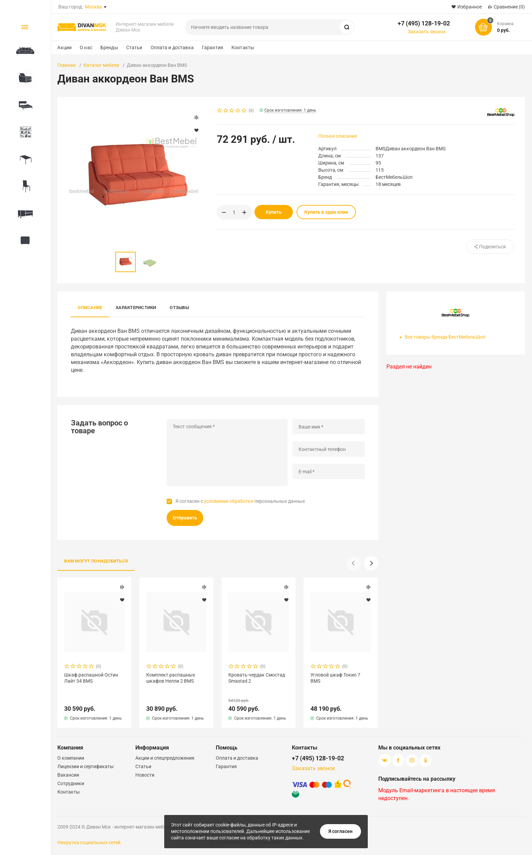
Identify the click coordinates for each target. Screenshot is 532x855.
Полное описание (337, 136)
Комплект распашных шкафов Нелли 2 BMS (170, 678)
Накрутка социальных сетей (88, 842)
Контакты (242, 47)
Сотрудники (70, 783)
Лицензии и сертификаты (85, 766)
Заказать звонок (427, 31)
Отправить (185, 517)
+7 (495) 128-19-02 (424, 23)
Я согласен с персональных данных (240, 501)
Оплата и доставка (172, 47)
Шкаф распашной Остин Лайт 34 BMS (91, 678)
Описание (90, 307)
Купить (274, 212)
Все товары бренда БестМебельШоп (445, 337)
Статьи (134, 47)
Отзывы (179, 307)
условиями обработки (228, 501)
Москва (93, 7)
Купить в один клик (326, 212)
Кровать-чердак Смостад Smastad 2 (256, 678)
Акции (64, 47)
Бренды (109, 47)
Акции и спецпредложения (164, 758)
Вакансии (68, 775)
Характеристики (136, 307)
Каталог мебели (101, 65)
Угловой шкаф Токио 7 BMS (335, 678)
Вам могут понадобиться (96, 561)
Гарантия (212, 47)
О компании (70, 758)
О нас (86, 47)
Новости (144, 775)
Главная (66, 65)
